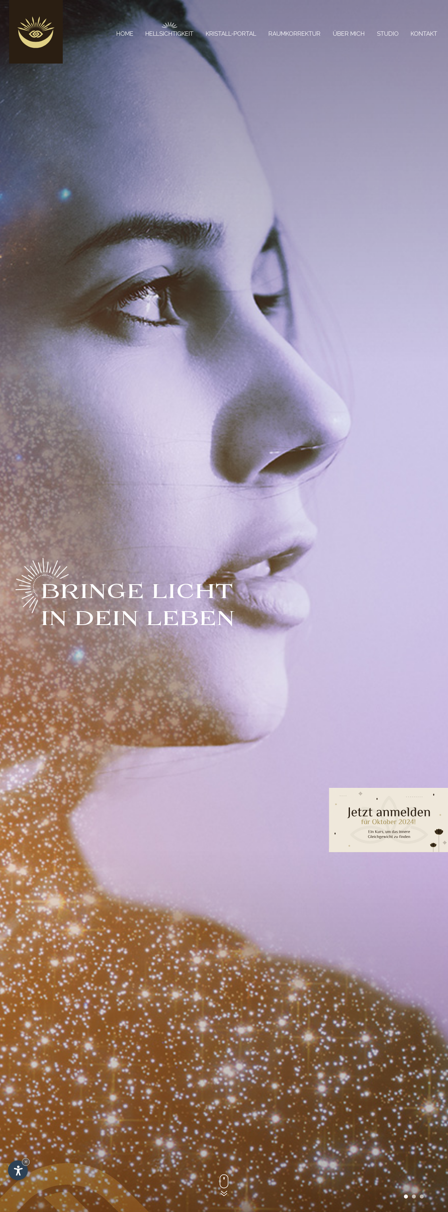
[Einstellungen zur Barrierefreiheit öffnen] (18, 1170)
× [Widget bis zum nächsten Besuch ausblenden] (25, 1162)
